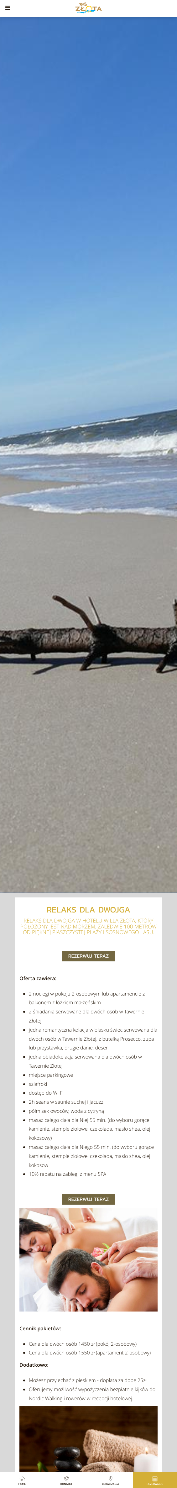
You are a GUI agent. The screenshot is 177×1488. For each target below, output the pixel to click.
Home (22, 1480)
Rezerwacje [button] (155, 1480)
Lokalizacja (110, 1480)
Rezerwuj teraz (88, 956)
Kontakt (66, 1480)
